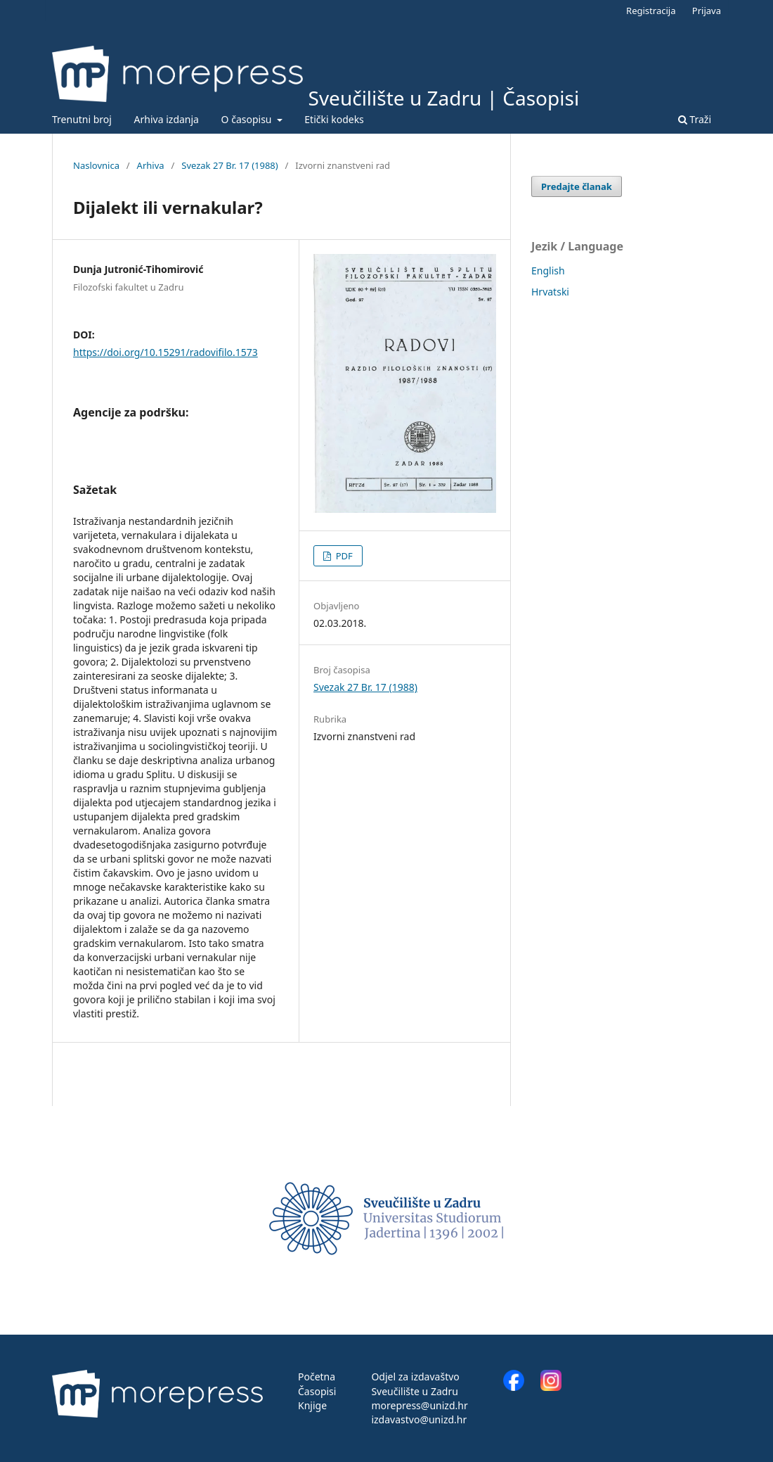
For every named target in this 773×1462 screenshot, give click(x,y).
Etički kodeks (334, 119)
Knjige (312, 1405)
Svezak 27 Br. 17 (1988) (229, 165)
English (548, 270)
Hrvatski (550, 291)
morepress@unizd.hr (419, 1405)
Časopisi (317, 1391)
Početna (316, 1376)
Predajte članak (576, 186)
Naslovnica (96, 165)
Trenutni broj (82, 119)
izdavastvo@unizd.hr (419, 1419)
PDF (343, 555)
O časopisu (248, 119)
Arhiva (150, 165)
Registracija (650, 10)
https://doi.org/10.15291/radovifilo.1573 (165, 352)
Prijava (706, 10)
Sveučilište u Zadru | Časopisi (444, 97)
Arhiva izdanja (166, 119)
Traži (694, 119)
